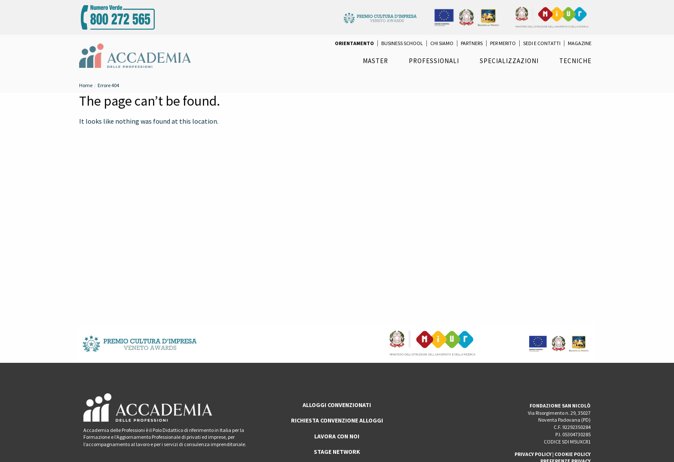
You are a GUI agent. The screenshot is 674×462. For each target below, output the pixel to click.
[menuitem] (354, 43)
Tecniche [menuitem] (575, 60)
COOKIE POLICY (573, 454)
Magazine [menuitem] (579, 43)
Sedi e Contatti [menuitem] (542, 43)
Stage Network (337, 452)
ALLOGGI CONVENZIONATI (337, 405)
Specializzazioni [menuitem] (509, 60)
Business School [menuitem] (402, 43)
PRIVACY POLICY (533, 454)
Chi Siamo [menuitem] (441, 43)
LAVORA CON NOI (336, 436)
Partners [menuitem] (472, 43)
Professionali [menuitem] (434, 60)
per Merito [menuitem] (503, 43)
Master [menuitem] (375, 60)
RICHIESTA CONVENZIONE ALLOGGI (337, 420)
